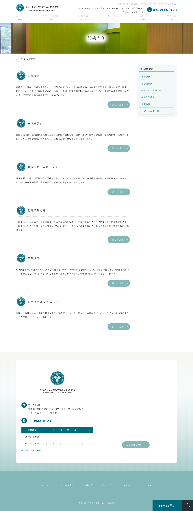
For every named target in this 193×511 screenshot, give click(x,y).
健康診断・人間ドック (152, 90)
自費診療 (145, 104)
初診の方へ (113, 17)
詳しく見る (118, 104)
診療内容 (83, 17)
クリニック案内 (51, 17)
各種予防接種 (148, 97)
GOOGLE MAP (135, 445)
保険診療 (145, 77)
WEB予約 (167, 505)
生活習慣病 (147, 83)
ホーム (20, 17)
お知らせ (143, 17)
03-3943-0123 (39, 421)
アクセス (172, 17)
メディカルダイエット (152, 111)
